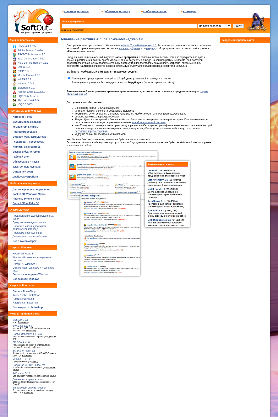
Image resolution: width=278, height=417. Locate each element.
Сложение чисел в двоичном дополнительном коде (29, 226)
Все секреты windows (26, 277)
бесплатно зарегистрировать (91, 129)
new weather (78, 28)
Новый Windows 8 (23, 252)
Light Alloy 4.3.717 (28, 94)
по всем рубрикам (129, 47)
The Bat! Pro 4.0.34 (28, 98)
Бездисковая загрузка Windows (31, 272)
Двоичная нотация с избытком (30, 235)
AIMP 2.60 (23, 69)
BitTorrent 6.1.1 (26, 86)
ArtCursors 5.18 (21, 371)
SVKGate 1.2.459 (22, 324)
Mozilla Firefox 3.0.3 (29, 73)
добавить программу (117, 10)
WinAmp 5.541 (26, 82)
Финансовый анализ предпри (30, 386)
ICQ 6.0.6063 (25, 102)
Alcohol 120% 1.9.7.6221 (31, 90)
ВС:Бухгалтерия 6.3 (24, 349)
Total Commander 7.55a (31, 57)
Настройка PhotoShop (25, 301)
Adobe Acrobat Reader (30, 48)
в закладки (190, 10)
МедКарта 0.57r (22, 318)
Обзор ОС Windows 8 (25, 262)
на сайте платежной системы (148, 121)
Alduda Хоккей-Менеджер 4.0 (138, 44)
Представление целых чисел (29, 221)
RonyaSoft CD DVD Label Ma (29, 363)
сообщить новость (155, 10)
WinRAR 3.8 (25, 77)
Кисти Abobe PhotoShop (26, 293)
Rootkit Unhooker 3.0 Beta (27, 332)
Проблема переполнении (27, 231)
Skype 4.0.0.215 (27, 44)
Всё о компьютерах (25, 239)
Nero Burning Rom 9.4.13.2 (33, 61)
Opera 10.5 (24, 65)
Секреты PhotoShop (24, 290)
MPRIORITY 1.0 (22, 357)
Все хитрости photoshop (28, 305)
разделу (151, 47)
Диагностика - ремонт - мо (28, 377)
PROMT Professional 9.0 (31, 53)
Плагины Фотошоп (23, 297)
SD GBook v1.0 (21, 340)
